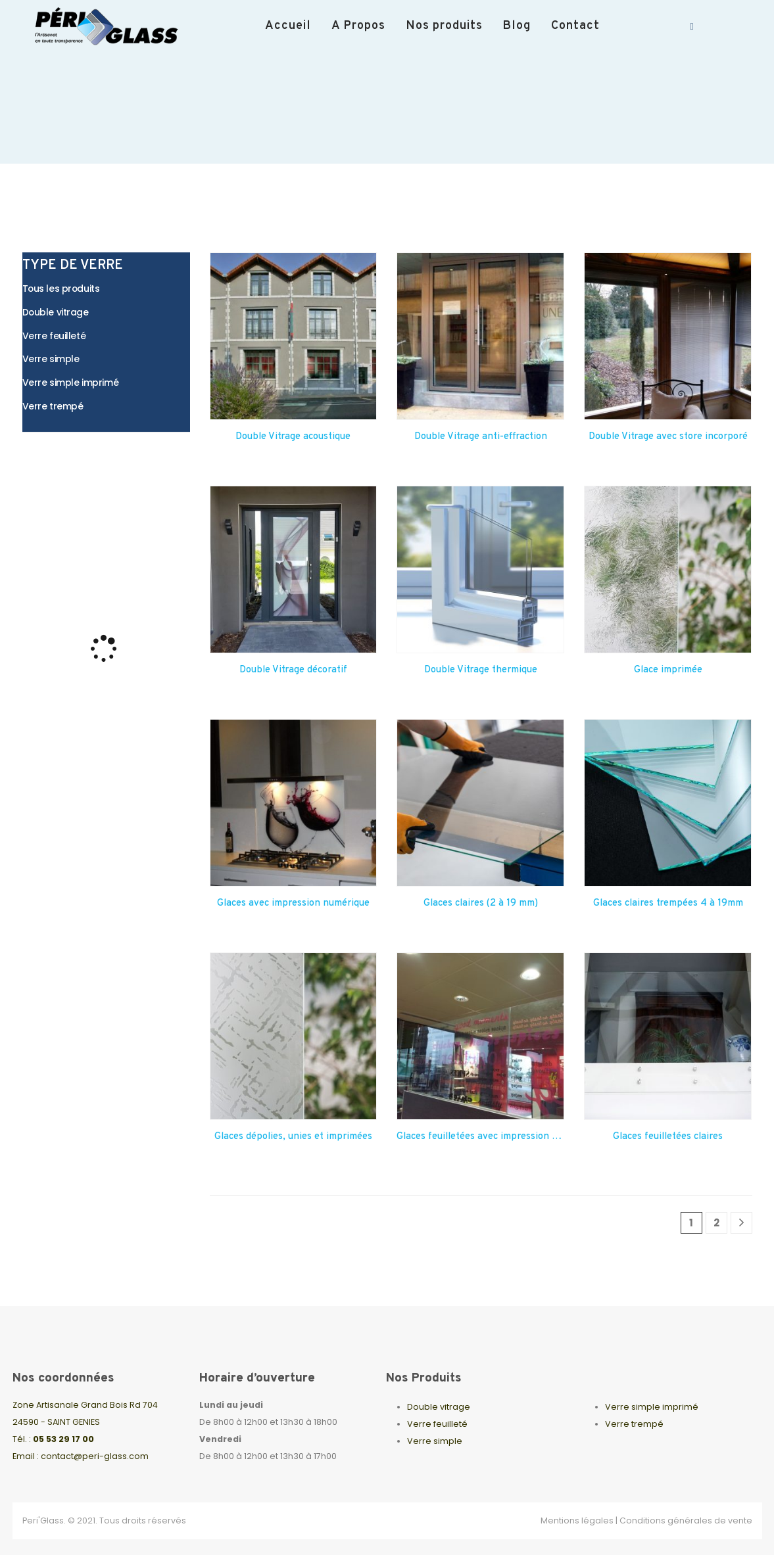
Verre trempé (634, 1423)
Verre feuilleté (437, 1423)
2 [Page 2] (716, 1223)
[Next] (741, 1223)
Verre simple (434, 1441)
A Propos (358, 26)
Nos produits (444, 26)
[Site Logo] (112, 26)
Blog (516, 26)
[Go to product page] (293, 336)
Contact (575, 26)
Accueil (288, 26)
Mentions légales (577, 1520)
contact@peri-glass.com (95, 1456)
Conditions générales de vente (685, 1520)
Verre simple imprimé (651, 1406)
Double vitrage (438, 1406)
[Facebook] (691, 26)
